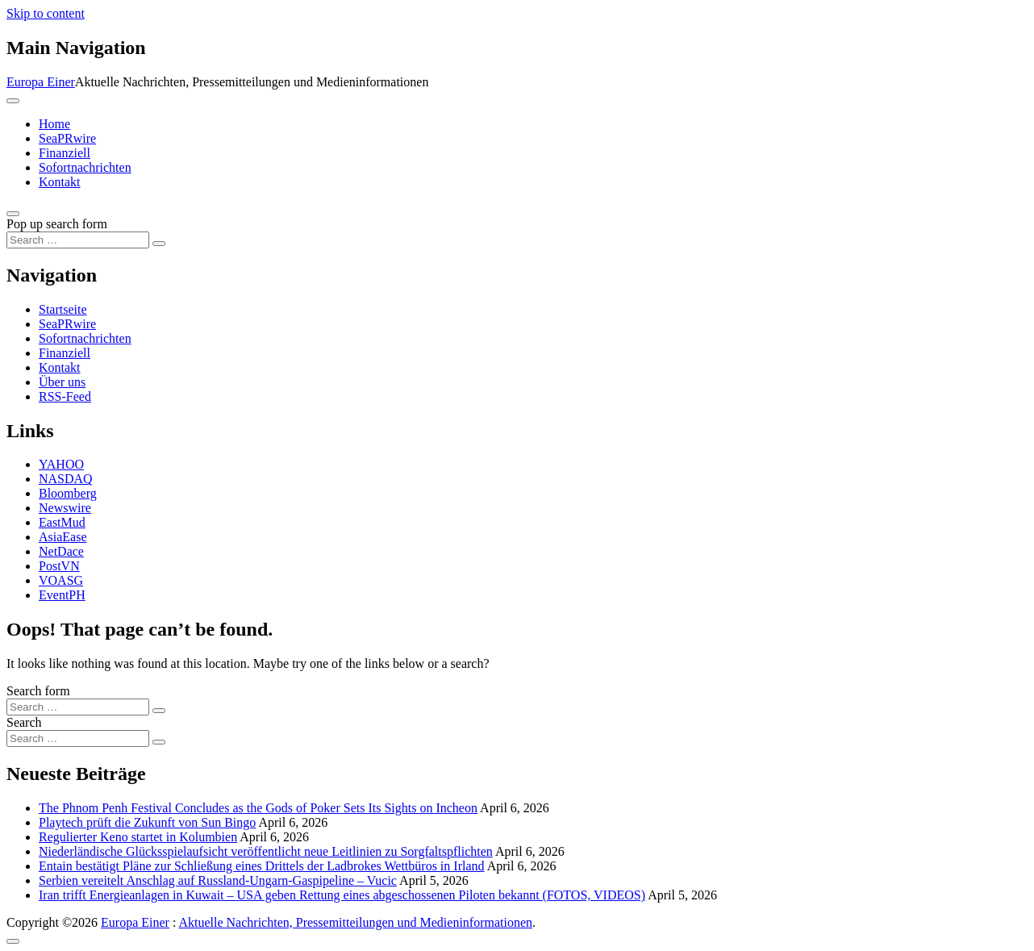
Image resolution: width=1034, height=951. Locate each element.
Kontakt (60, 182)
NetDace (61, 551)
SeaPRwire (67, 138)
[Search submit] (158, 243)
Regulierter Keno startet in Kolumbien (138, 837)
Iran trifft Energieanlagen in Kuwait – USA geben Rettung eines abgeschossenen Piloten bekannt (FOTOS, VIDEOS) (342, 895)
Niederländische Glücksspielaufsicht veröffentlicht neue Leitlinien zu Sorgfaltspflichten (266, 851)
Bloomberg (68, 493)
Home (54, 124)
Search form (38, 691)
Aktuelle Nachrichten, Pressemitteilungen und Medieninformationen (355, 922)
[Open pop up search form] (12, 213)
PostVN (59, 566)
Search (24, 722)
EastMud (62, 522)
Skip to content (45, 13)
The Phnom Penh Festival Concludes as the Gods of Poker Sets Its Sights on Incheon (258, 808)
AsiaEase (63, 537)
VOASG (61, 580)
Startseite (63, 309)
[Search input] (77, 239)
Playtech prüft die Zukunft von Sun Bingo (147, 822)
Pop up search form (56, 224)
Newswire (65, 508)
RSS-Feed (65, 396)
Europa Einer (40, 82)
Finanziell (64, 153)
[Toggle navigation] (12, 100)
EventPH (62, 595)
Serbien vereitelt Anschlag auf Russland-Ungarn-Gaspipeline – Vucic (218, 880)
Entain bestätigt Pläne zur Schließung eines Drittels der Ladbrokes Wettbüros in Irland (262, 866)
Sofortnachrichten (85, 167)
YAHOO (61, 464)
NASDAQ (66, 479)
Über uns (62, 382)
